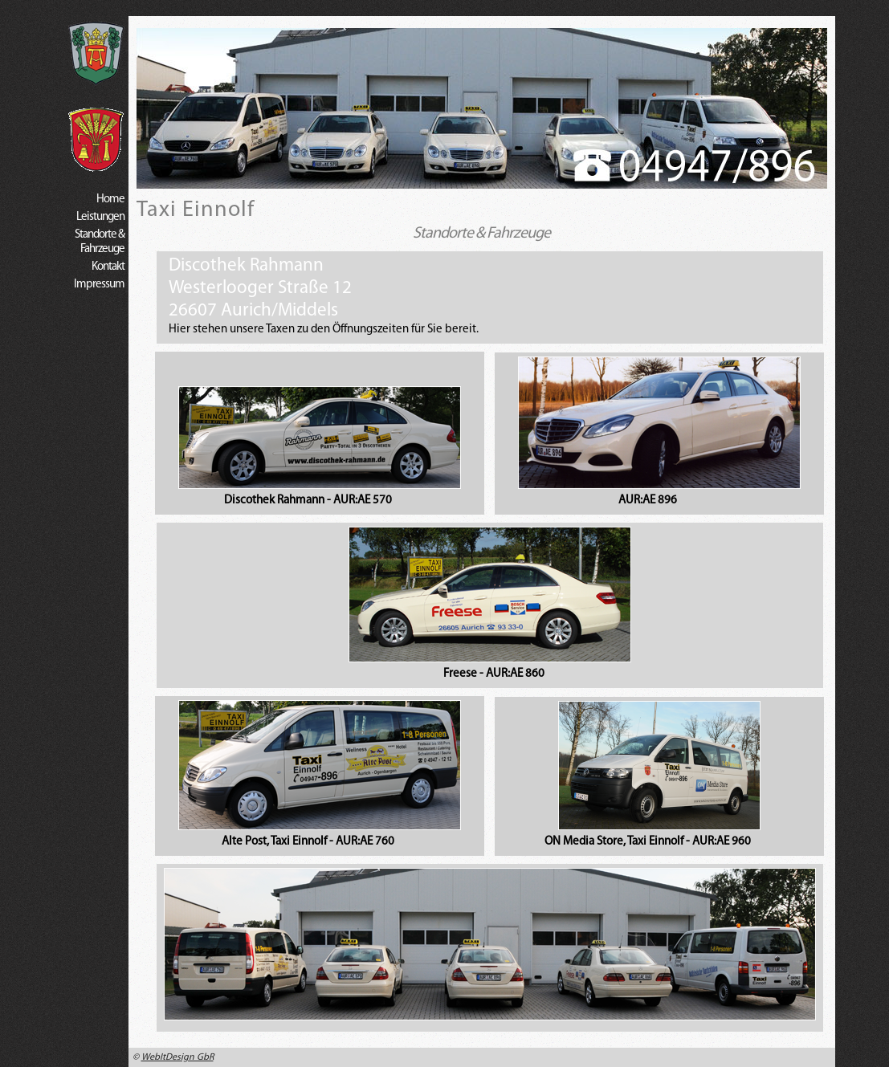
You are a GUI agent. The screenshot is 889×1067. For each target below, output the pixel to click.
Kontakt (108, 267)
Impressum (99, 285)
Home (110, 199)
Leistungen (100, 217)
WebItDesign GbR (177, 1057)
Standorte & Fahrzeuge (99, 242)
